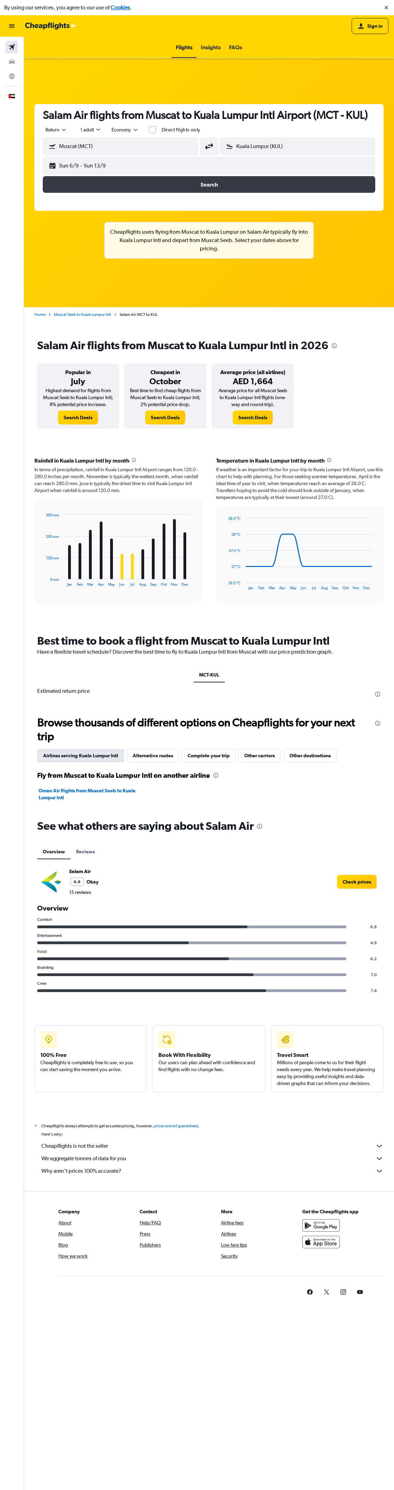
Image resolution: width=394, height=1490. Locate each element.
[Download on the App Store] (321, 1242)
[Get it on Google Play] (321, 1225)
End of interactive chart (224, 584)
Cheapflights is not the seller (212, 1146)
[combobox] (56, 129)
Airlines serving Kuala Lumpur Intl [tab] (80, 755)
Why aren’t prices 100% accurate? (212, 1171)
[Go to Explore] (12, 76)
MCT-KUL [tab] (209, 675)
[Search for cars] (12, 62)
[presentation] (334, 346)
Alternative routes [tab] (153, 755)
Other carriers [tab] (259, 755)
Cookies (120, 7)
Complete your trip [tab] (209, 755)
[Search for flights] (12, 47)
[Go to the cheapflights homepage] (50, 26)
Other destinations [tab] (310, 755)
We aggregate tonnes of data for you (212, 1158)
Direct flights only (181, 129)
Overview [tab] (54, 851)
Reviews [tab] (85, 851)
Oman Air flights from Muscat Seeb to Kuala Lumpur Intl (87, 794)
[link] (78, 417)
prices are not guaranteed (176, 1125)
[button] (386, 7)
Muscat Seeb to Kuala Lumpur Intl (82, 314)
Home (40, 314)
